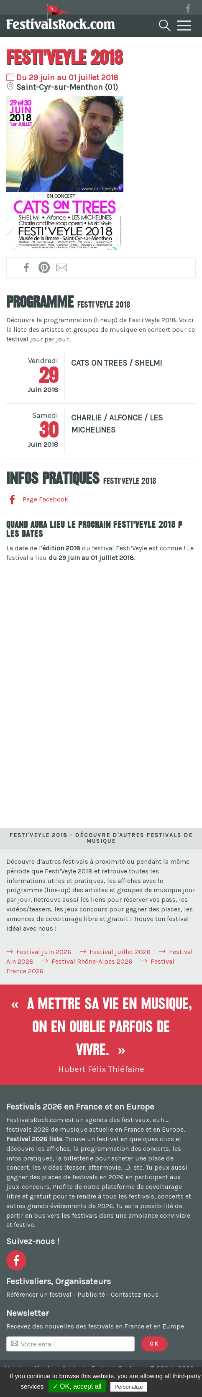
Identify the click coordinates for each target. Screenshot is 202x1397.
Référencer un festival (39, 1294)
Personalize (129, 1387)
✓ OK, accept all (77, 1386)
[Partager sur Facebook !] (27, 267)
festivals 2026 (27, 1129)
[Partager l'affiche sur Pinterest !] (44, 267)
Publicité (91, 1294)
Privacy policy (169, 1386)
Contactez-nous (135, 1294)
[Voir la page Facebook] (188, 10)
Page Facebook (37, 499)
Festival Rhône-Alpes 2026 (91, 961)
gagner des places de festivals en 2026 (65, 1177)
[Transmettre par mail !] (62, 267)
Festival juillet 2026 (120, 952)
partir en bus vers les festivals (51, 1215)
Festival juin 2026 (43, 952)
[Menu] (184, 26)
